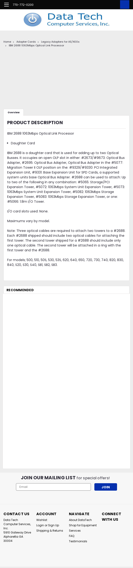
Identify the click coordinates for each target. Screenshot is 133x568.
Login (40, 525)
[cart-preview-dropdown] (124, 4)
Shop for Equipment (83, 525)
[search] (102, 4)
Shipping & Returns (49, 531)
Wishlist (41, 520)
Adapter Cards (26, 42)
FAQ (71, 536)
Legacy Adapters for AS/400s (60, 42)
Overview (14, 112)
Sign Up (53, 525)
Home (7, 42)
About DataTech (80, 520)
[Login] (113, 4)
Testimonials (78, 541)
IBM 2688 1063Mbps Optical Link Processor (36, 45)
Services (75, 531)
